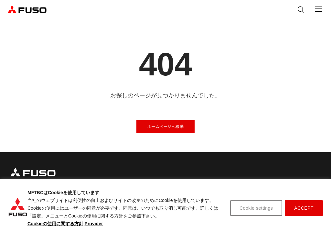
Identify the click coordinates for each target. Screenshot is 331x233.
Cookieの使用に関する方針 (55, 223)
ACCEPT (304, 208)
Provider (94, 223)
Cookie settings (256, 208)
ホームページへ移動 (165, 126)
